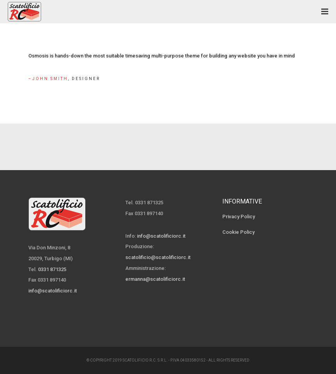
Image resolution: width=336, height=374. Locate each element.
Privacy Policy (238, 216)
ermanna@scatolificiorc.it (155, 279)
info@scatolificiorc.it (52, 291)
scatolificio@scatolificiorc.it (158, 257)
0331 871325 (52, 269)
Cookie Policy (238, 232)
